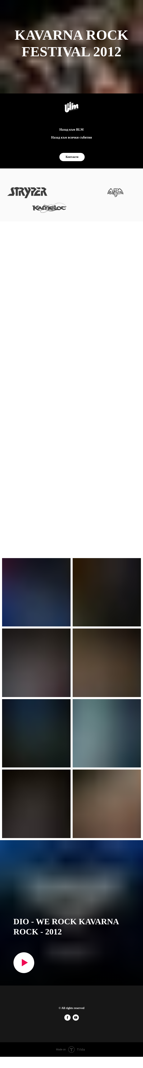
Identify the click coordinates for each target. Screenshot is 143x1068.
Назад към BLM (71, 129)
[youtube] (76, 1019)
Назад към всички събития (71, 137)
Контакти (72, 156)
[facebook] (67, 1019)
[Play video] (23, 962)
